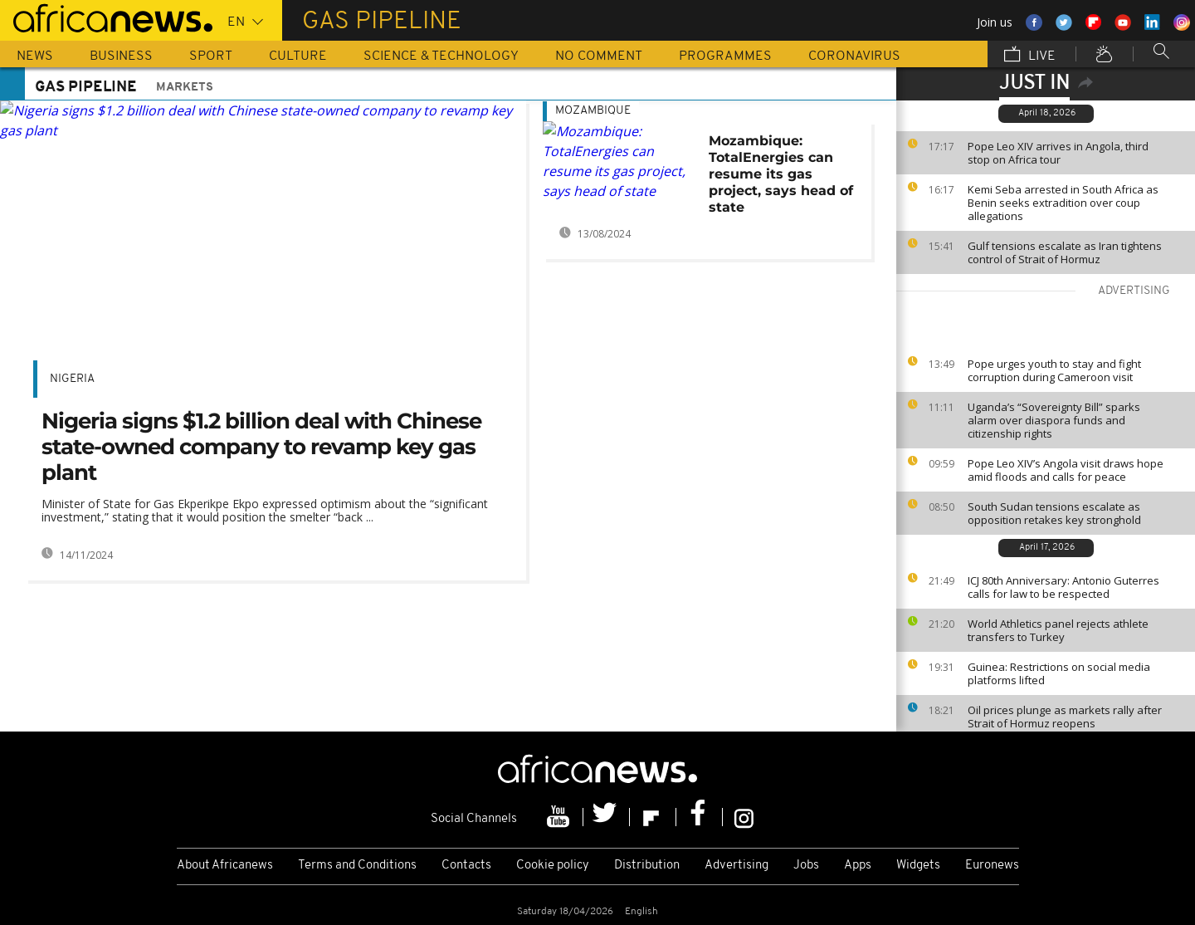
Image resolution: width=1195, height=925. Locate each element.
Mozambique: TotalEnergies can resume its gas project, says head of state (781, 174)
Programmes (725, 56)
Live (1030, 55)
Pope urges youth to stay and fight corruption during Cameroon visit (1054, 370)
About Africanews (225, 865)
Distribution (647, 865)
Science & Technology (441, 56)
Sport (210, 56)
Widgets (918, 865)
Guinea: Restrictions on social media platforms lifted (1059, 673)
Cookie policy (552, 865)
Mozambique (593, 111)
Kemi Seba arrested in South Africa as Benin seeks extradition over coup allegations (1063, 203)
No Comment (598, 56)
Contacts (466, 865)
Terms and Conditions (357, 865)
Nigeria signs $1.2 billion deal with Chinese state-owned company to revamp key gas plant (261, 447)
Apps (857, 865)
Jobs (806, 865)
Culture (298, 56)
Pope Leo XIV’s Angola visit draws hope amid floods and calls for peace (1065, 470)
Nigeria (72, 379)
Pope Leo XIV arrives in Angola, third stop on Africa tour (1058, 152)
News (35, 56)
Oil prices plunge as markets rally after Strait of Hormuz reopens (1065, 716)
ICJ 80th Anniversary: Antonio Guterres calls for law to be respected (1063, 587)
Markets (184, 87)
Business (121, 56)
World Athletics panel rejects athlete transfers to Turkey (1058, 630)
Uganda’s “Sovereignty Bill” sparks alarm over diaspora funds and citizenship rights (1054, 420)
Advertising (736, 865)
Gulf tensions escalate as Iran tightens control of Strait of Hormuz (1065, 252)
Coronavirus (854, 56)
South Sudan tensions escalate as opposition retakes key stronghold (1054, 513)
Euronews (992, 865)
